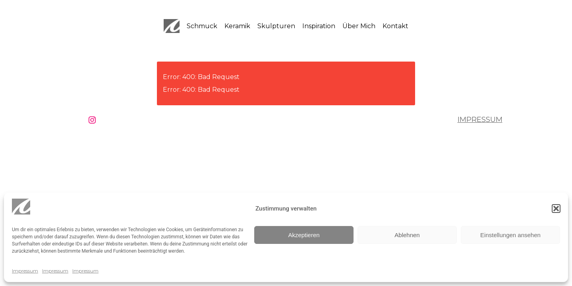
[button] (556, 209)
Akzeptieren (303, 235)
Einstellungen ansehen (510, 235)
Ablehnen (406, 235)
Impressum (25, 271)
